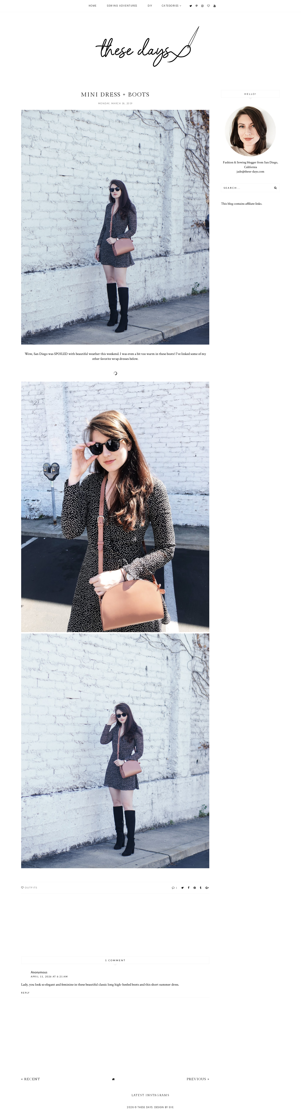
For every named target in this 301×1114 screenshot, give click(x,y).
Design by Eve (164, 1107)
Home (93, 6)
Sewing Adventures (122, 6)
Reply (25, 992)
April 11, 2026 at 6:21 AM (49, 976)
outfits (31, 887)
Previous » (198, 1079)
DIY (150, 6)
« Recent (30, 1079)
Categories (170, 6)
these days (145, 1107)
